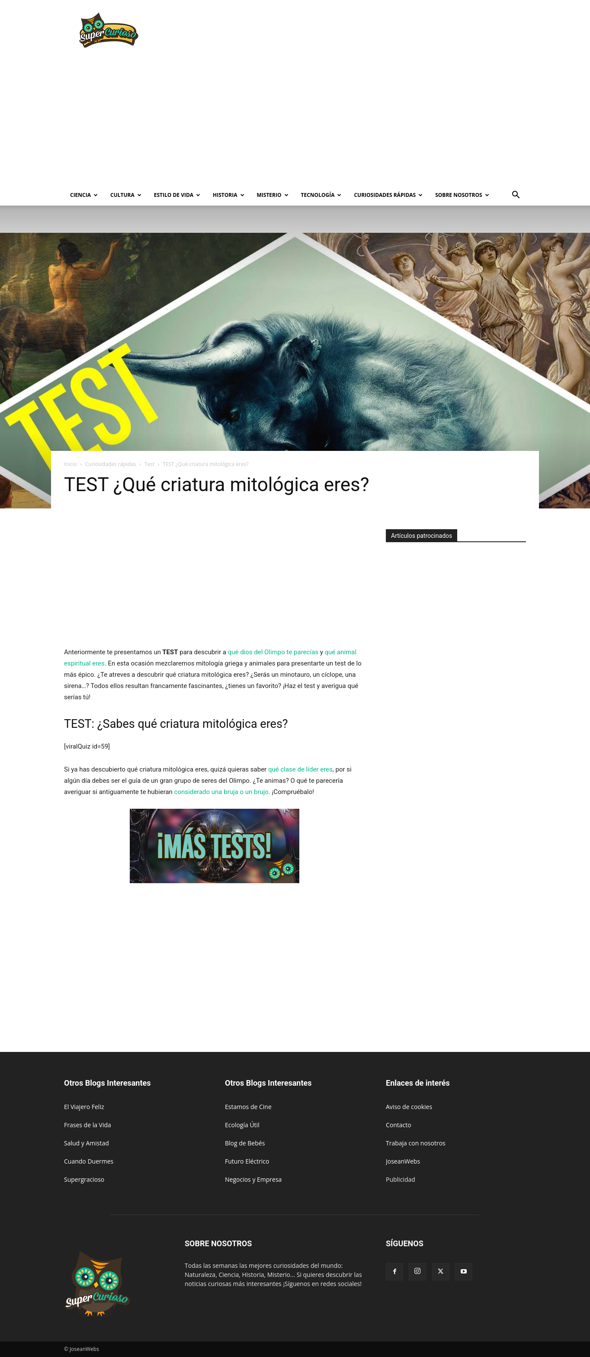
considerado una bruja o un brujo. (222, 792)
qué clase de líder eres (300, 769)
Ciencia (84, 195)
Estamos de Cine (248, 1107)
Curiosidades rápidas (388, 195)
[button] (515, 196)
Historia (228, 195)
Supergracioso (84, 1179)
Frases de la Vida (87, 1125)
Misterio (273, 195)
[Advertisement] (368, 31)
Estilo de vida (177, 195)
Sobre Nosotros (462, 195)
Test (149, 464)
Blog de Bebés (245, 1143)
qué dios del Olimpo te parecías (273, 652)
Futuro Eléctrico (247, 1161)
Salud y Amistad (86, 1143)
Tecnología (321, 195)
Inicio (70, 464)
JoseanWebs (403, 1161)
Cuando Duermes (88, 1161)
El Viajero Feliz (84, 1107)
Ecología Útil (242, 1125)
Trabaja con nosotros (416, 1143)
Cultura (125, 195)
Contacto (398, 1125)
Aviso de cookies (409, 1107)
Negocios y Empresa (253, 1179)
